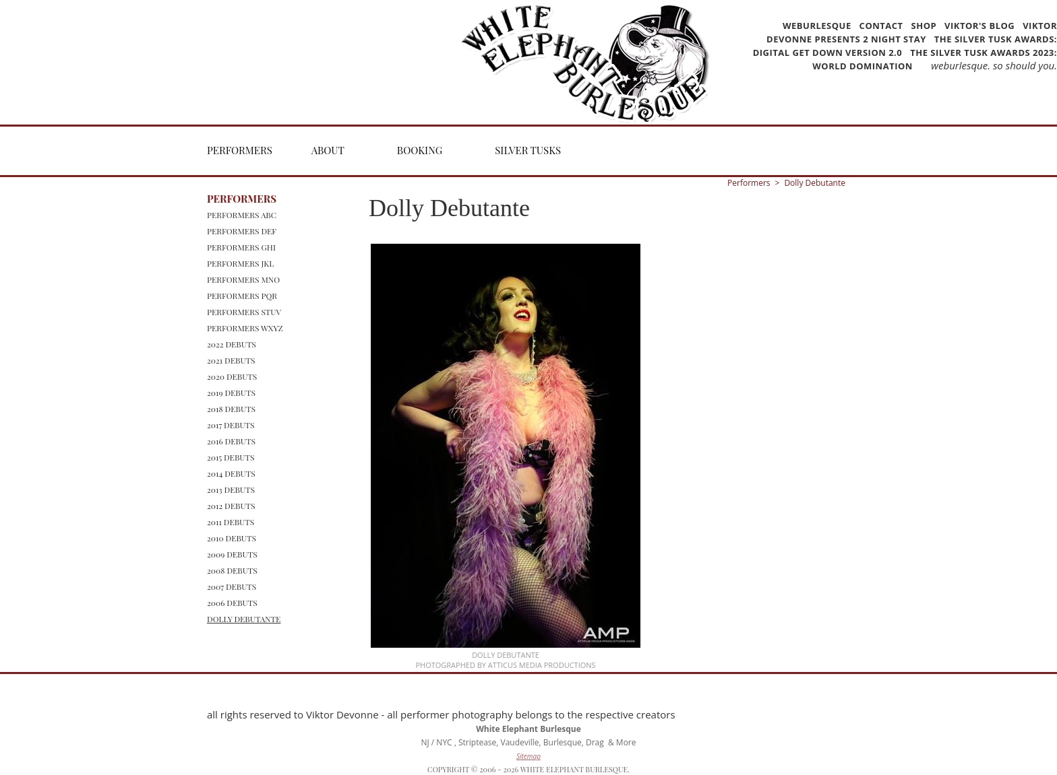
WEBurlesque (818, 26)
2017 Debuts (231, 424)
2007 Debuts (231, 586)
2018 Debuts (231, 408)
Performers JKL (240, 263)
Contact (881, 26)
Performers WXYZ (245, 328)
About (327, 150)
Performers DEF (241, 231)
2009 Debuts (232, 554)
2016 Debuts (231, 441)
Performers (239, 150)
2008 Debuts (232, 570)
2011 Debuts (230, 521)
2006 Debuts (232, 602)
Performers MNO (243, 279)
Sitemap (528, 756)
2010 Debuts (231, 538)
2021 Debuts (231, 360)
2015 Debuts (230, 457)
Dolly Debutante (243, 618)
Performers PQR (242, 295)
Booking (419, 150)
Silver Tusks (528, 150)
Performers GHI (241, 247)
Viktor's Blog (979, 26)
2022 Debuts (231, 344)
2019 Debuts (231, 392)
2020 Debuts (232, 376)
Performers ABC (241, 214)
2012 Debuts (231, 505)
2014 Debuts (231, 473)
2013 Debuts (231, 489)
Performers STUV (244, 311)
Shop (924, 26)
